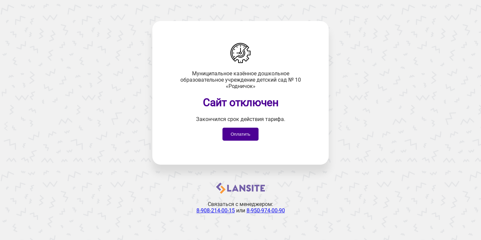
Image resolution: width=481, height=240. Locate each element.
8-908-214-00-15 (215, 210)
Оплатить (240, 134)
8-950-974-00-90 (266, 210)
